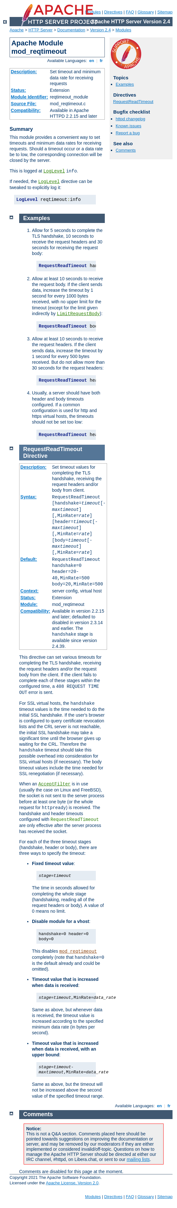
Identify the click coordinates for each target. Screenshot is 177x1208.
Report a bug (128, 133)
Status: (18, 90)
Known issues (128, 125)
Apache (17, 30)
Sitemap (165, 12)
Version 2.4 (100, 30)
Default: (28, 559)
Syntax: (28, 496)
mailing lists (138, 1159)
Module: (29, 604)
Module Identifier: (29, 96)
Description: (24, 71)
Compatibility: (26, 110)
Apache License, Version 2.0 (72, 1182)
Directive (35, 456)
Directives (113, 12)
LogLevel (54, 171)
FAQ (130, 12)
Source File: (23, 103)
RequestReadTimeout (133, 101)
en (91, 60)
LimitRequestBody (78, 313)
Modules (123, 30)
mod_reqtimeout (78, 951)
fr (101, 60)
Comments (126, 150)
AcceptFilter (54, 784)
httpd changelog (130, 118)
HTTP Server (40, 30)
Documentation (71, 30)
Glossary (145, 12)
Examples (125, 84)
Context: (29, 590)
